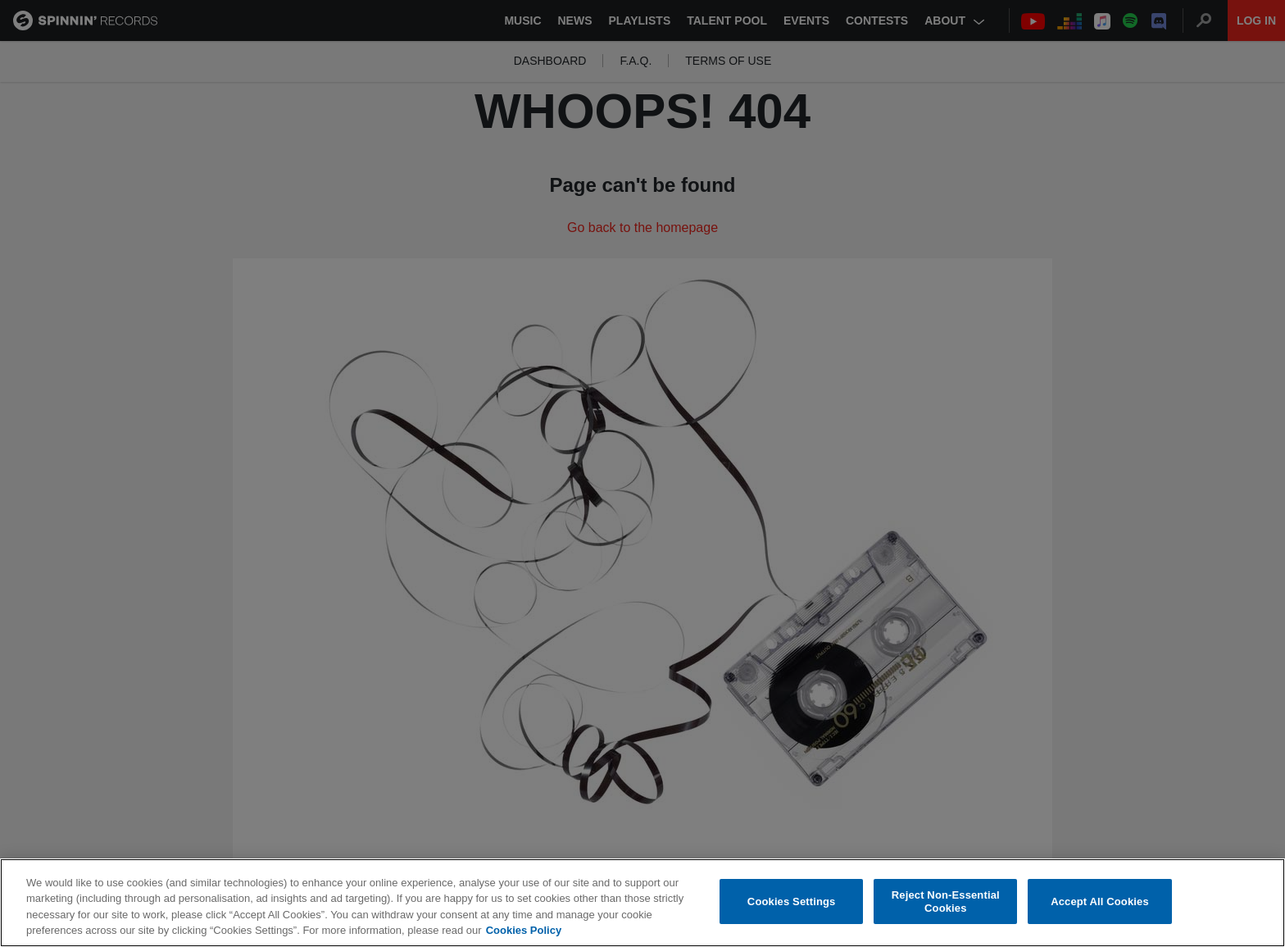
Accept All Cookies (1100, 902)
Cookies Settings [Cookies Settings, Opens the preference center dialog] (791, 902)
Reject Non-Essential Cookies (946, 902)
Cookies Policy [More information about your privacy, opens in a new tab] (523, 932)
